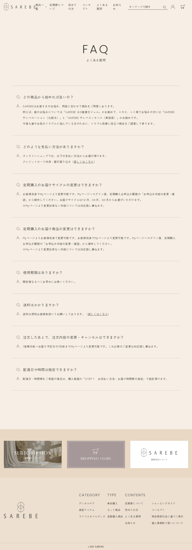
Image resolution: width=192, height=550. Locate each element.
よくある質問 (133, 516)
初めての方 (72, 7)
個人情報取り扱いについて (167, 523)
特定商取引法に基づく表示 (167, 516)
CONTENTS (135, 495)
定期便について (134, 503)
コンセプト (86, 7)
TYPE (112, 495)
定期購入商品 (115, 516)
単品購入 (112, 503)
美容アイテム (87, 510)
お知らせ (130, 523)
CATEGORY (89, 495)
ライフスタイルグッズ (92, 516)
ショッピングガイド (163, 503)
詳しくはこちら (84, 162)
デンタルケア (87, 503)
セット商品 (114, 510)
